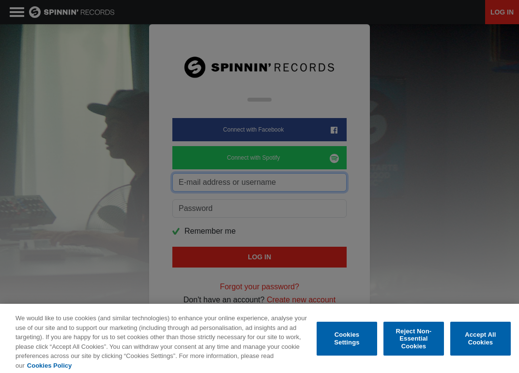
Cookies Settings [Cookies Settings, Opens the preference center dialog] (346, 342)
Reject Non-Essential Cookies (414, 342)
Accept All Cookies (480, 342)
